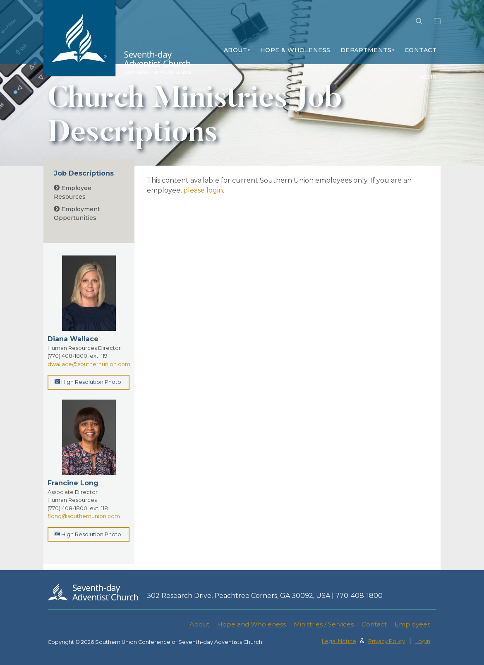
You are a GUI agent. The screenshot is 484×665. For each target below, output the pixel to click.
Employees (412, 624)
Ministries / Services (324, 624)
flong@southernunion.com (84, 516)
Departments (366, 50)
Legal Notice (339, 641)
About (235, 50)
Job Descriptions (84, 173)
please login (203, 190)
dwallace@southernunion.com (89, 364)
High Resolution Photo (88, 381)
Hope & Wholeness (295, 50)
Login (422, 641)
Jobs (427, 77)
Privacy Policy (386, 641)
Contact (421, 50)
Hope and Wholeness (251, 624)
